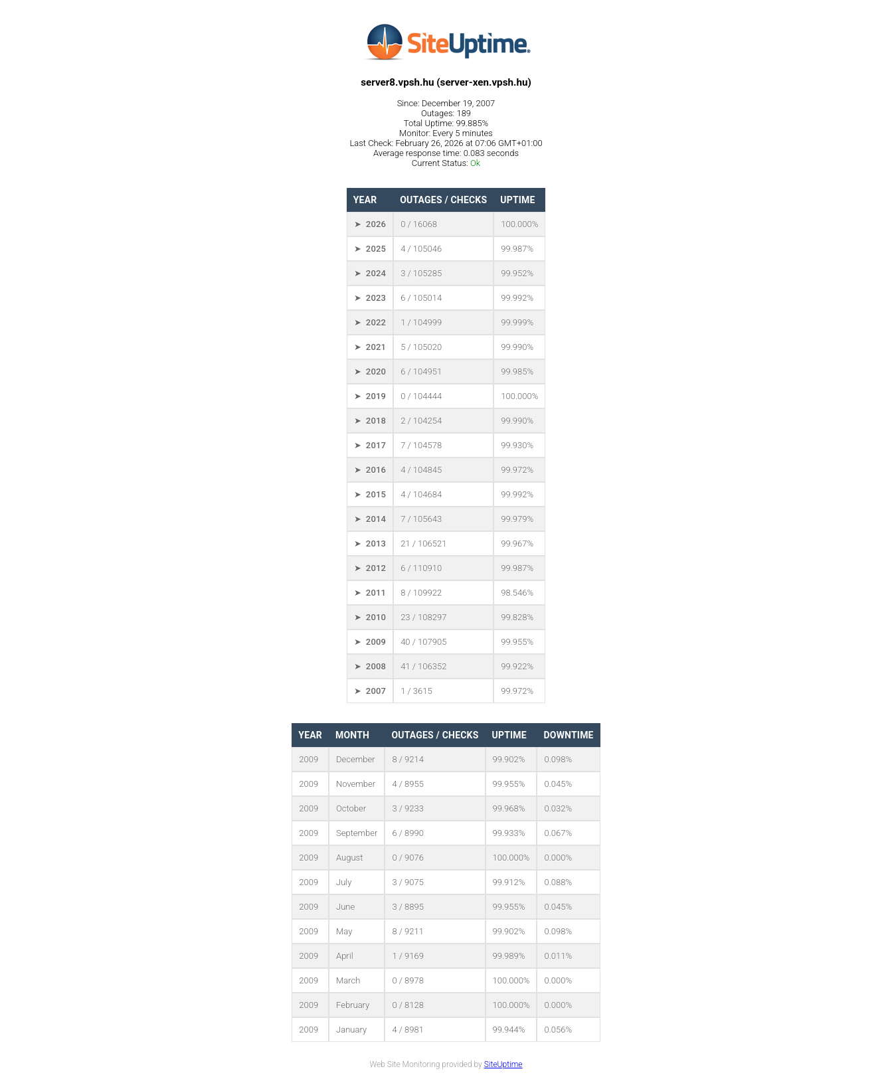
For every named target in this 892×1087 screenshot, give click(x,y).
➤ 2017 (370, 445)
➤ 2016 (370, 470)
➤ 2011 (370, 593)
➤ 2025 (370, 249)
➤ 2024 (370, 273)
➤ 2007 (370, 691)
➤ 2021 (370, 347)
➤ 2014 (370, 519)
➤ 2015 (370, 494)
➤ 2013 (370, 543)
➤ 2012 (370, 568)
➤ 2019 (370, 396)
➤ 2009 (370, 642)
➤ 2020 (370, 371)
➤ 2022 (370, 322)
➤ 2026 (370, 224)
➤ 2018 (370, 421)
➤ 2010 (370, 617)
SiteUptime (503, 1064)
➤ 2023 (370, 298)
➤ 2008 (370, 666)
